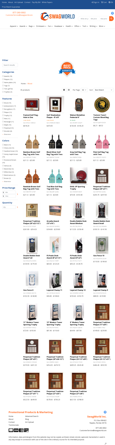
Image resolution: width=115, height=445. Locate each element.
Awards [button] (22, 26)
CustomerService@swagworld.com (19, 15)
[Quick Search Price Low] (95, 18)
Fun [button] (49, 26)
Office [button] (76, 26)
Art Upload (18, 2)
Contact (27, 2)
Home (4, 2)
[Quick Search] (84, 18)
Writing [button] (93, 26)
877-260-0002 (19, 12)
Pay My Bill (36, 2)
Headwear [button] (58, 26)
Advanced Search (31, 416)
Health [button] (68, 26)
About (10, 2)
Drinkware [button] (40, 26)
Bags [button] (31, 26)
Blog (27, 419)
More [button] (101, 26)
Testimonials (14, 425)
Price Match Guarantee (11, 7)
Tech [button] (84, 26)
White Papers (47, 2)
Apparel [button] (13, 26)
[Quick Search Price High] (104, 18)
